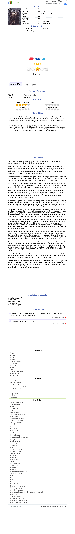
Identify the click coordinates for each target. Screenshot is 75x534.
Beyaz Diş (13, 470)
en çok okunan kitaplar (17, 389)
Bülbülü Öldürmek (15, 435)
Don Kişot (13, 439)
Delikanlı (12, 357)
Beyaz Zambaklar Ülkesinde (19, 437)
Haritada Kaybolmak (16, 421)
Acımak (12, 406)
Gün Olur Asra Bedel (16, 402)
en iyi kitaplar (14, 381)
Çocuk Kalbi (13, 429)
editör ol (12, 395)
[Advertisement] (37, 43)
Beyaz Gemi (14, 457)
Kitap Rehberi (37, 400)
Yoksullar (13, 353)
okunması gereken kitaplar (18, 387)
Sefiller (12, 480)
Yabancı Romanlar (44, 11)
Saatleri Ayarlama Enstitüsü (19, 472)
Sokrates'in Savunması (17, 414)
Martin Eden (13, 494)
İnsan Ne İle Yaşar (15, 463)
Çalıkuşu (12, 427)
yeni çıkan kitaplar (15, 383)
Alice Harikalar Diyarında (17, 419)
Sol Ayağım (13, 476)
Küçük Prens (14, 465)
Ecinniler (12, 355)
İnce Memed (14, 445)
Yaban (12, 461)
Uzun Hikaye (14, 416)
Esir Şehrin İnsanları (16, 490)
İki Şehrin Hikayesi (16, 449)
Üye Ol (34, 85)
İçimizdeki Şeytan (15, 453)
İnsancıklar (13, 363)
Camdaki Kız (14, 408)
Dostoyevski (42, 9)
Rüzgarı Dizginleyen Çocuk (18, 500)
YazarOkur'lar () (23, 103)
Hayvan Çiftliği (14, 412)
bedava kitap (14, 393)
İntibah (12, 433)
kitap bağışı (13, 397)
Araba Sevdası (14, 459)
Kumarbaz (13, 365)
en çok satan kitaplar (16, 385)
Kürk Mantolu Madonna (17, 486)
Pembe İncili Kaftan (16, 488)
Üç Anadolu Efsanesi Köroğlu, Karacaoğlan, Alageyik (26, 492)
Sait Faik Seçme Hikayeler (18, 498)
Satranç (12, 447)
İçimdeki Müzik (15, 425)
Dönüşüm (13, 467)
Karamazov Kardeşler (17, 371)
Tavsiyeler (37, 378)
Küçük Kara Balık (15, 431)
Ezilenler (12, 359)
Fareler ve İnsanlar (16, 474)
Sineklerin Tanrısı (15, 441)
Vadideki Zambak (15, 451)
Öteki (11, 369)
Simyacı (12, 482)
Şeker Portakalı (14, 484)
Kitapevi (22, 107)
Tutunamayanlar (15, 404)
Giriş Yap (27, 85)
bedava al (45, 28)
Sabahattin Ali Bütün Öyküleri (19, 502)
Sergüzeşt (13, 455)
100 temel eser (15, 391)
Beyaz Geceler (14, 373)
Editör (52, 103)
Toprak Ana (13, 443)
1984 (11, 410)
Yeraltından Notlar (15, 361)
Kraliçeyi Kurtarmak (16, 423)
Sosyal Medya (52, 107)
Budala (12, 367)
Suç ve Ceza (14, 375)
